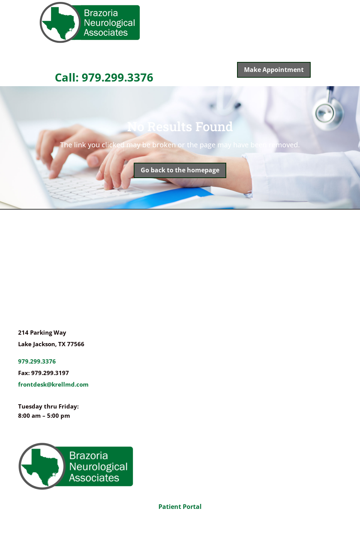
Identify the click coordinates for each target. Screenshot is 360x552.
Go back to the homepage (180, 170)
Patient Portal (180, 506)
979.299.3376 (37, 361)
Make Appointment (274, 69)
